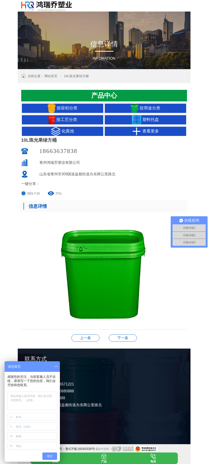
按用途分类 (145, 108)
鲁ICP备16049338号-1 (81, 449)
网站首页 (50, 76)
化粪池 (62, 131)
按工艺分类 (62, 119)
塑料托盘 (145, 119)
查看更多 (145, 131)
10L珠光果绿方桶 (76, 76)
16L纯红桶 (85, 338)
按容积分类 (63, 108)
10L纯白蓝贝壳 (122, 338)
